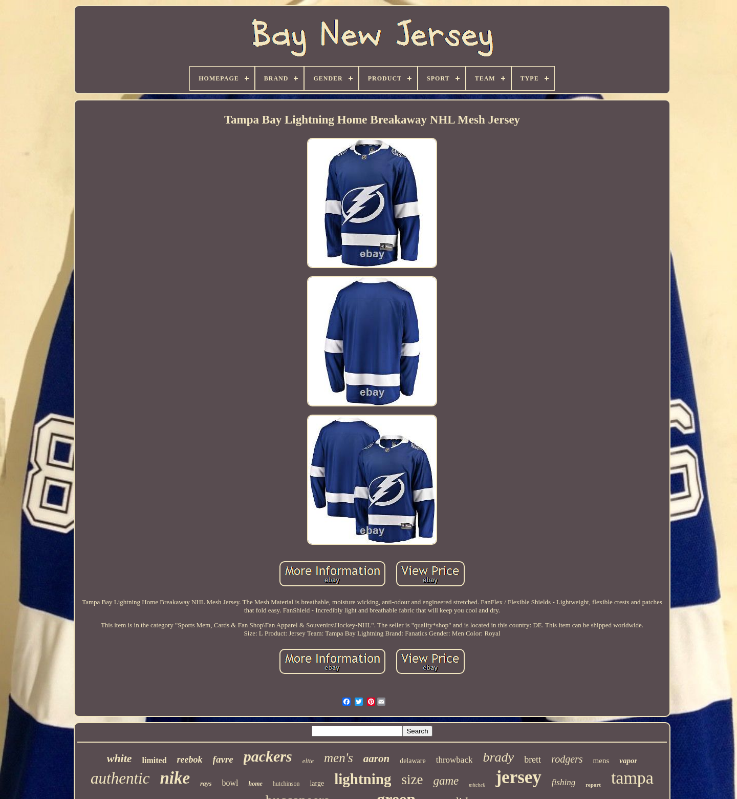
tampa (632, 777)
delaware (413, 761)
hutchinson (286, 783)
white (119, 758)
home (255, 783)
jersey (518, 777)
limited (154, 760)
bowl (230, 782)
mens (601, 760)
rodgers (566, 759)
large (317, 783)
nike (175, 778)
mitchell (477, 785)
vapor (628, 760)
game (446, 780)
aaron (376, 758)
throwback (454, 760)
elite (308, 761)
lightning (362, 779)
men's (338, 758)
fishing (563, 782)
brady (498, 757)
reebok (190, 759)
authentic (120, 778)
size (412, 779)
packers (268, 756)
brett (532, 759)
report (593, 785)
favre (223, 759)
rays (205, 783)
